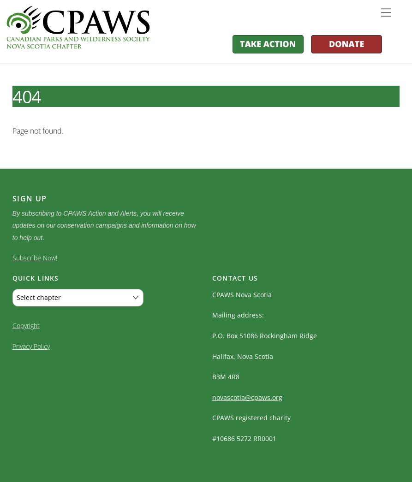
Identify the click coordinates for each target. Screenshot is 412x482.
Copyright (26, 323)
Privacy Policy (31, 344)
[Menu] (386, 12)
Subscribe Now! (34, 257)
